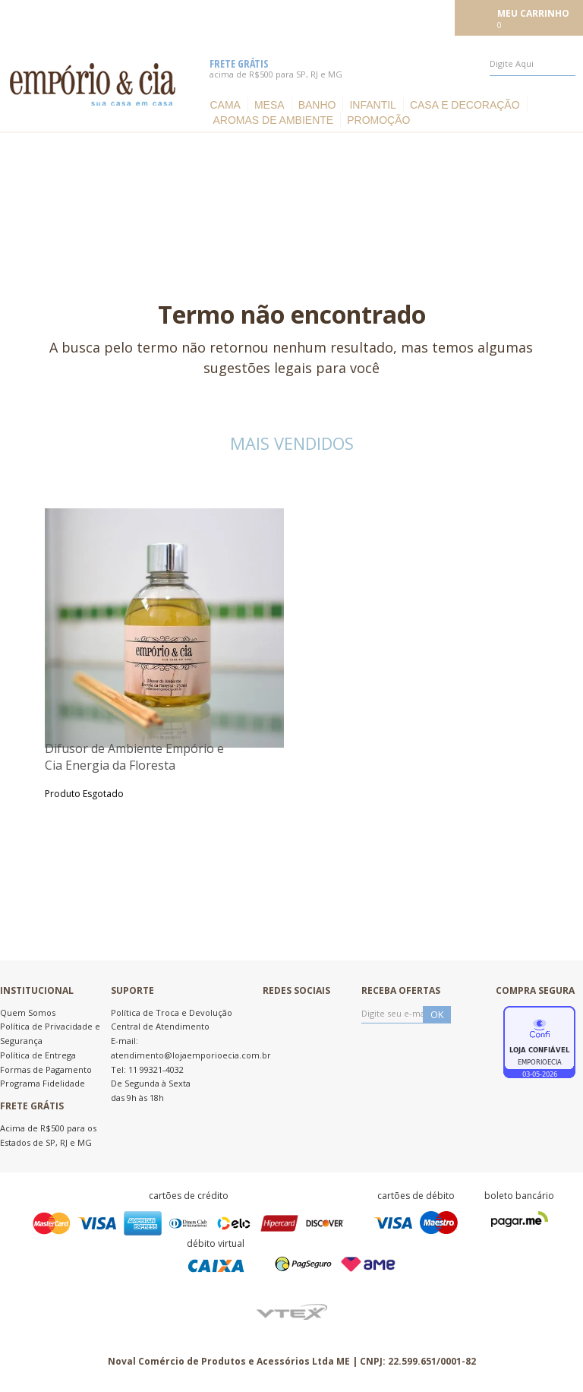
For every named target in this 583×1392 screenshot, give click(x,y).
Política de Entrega (38, 1055)
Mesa (269, 105)
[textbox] (532, 63)
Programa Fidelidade (42, 1083)
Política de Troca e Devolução (171, 1012)
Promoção (378, 120)
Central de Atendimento (160, 1026)
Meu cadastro (416, 16)
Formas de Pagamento (46, 1069)
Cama (225, 105)
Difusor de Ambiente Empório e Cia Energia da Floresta (134, 757)
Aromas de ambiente (273, 120)
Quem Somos (27, 1012)
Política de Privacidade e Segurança (50, 1033)
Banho (317, 105)
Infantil (372, 105)
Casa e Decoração (465, 105)
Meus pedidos (340, 16)
